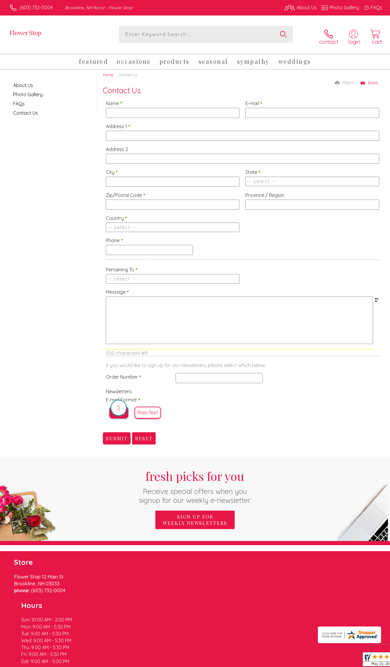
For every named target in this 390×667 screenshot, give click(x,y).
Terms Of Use (250, 660)
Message (117, 288)
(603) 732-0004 (36, 7)
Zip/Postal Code (125, 191)
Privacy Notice (285, 660)
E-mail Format (123, 396)
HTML (118, 409)
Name (114, 99)
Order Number (123, 373)
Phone (114, 237)
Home (108, 70)
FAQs (19, 99)
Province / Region (264, 191)
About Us (23, 81)
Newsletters (119, 388)
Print (344, 78)
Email (369, 78)
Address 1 (118, 122)
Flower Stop (25, 33)
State (253, 168)
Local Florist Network (328, 660)
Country (116, 214)
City (112, 168)
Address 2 (117, 145)
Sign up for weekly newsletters (195, 516)
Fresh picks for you (195, 482)
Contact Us (25, 109)
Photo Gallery (28, 90)
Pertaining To (121, 266)
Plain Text (147, 409)
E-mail (253, 99)
